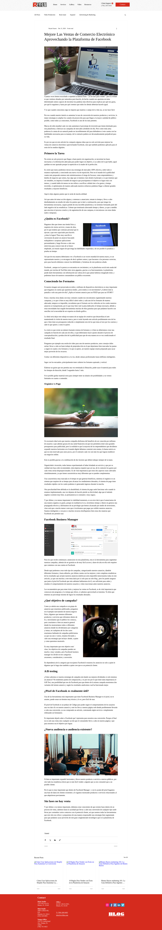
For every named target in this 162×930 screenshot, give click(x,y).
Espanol (72, 15)
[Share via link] (60, 840)
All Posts (37, 15)
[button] (125, 15)
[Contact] (123, 5)
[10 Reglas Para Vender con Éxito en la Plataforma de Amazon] (81, 869)
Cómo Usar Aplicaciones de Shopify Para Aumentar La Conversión (47, 882)
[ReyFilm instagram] (107, 905)
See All (126, 857)
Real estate (62, 15)
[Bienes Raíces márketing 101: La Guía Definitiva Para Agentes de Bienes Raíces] (113, 869)
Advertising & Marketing (87, 15)
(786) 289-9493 (106, 6)
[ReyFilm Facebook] (111, 905)
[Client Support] (107, 3)
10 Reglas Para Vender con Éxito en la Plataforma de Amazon (81, 882)
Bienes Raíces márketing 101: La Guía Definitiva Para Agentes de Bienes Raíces (113, 882)
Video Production (49, 15)
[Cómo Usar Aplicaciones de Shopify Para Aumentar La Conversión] (48, 869)
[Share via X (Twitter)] (50, 840)
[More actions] (116, 28)
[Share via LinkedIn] (55, 840)
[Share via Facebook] (45, 840)
